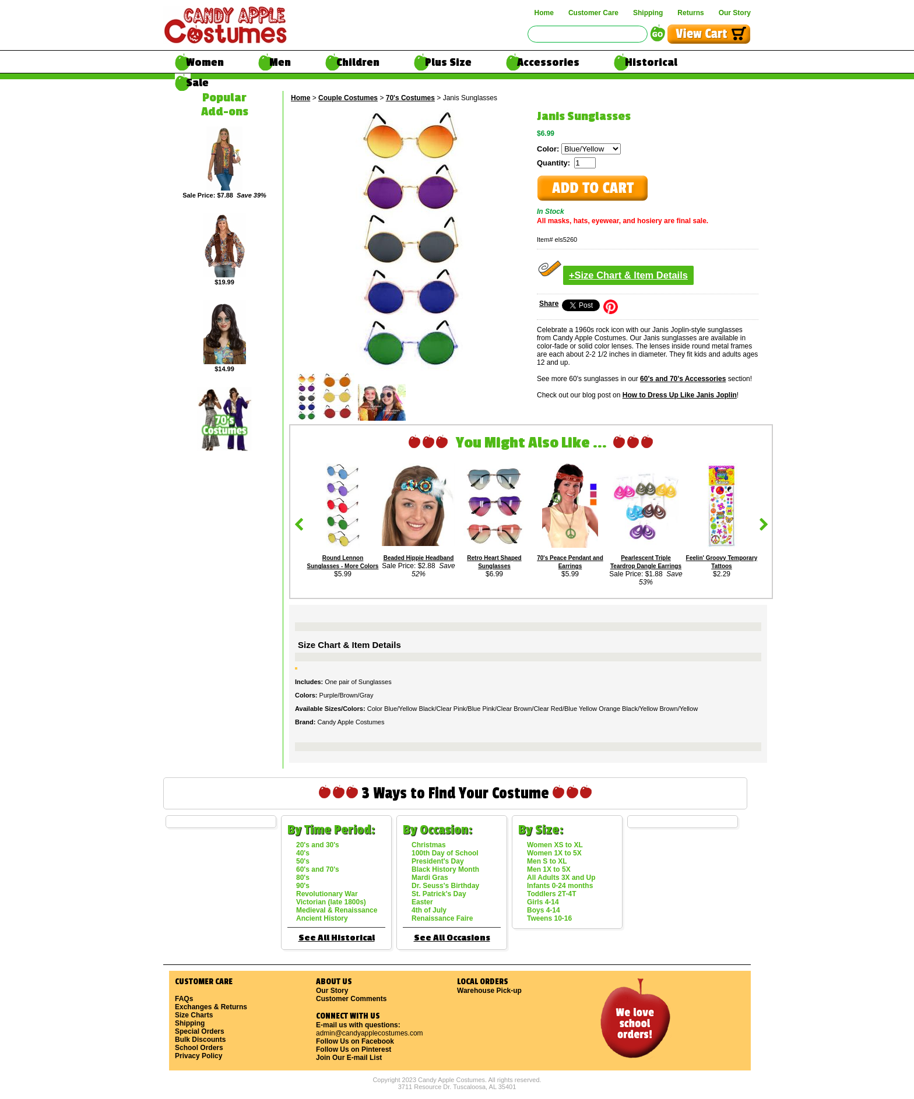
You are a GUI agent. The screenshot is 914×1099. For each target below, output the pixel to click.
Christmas (429, 845)
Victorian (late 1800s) (331, 902)
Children (357, 62)
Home (544, 13)
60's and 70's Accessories (683, 379)
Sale (197, 82)
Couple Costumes (348, 98)
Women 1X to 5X (554, 853)
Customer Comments (351, 999)
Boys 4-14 (543, 910)
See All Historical (336, 937)
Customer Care (593, 13)
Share (548, 304)
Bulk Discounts (200, 1039)
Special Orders (199, 1031)
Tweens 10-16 (549, 918)
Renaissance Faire (442, 918)
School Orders (199, 1048)
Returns (690, 13)
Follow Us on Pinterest (353, 1049)
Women (205, 62)
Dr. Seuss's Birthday (445, 886)
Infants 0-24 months (560, 886)
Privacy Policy (198, 1056)
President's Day (438, 861)
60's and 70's (317, 869)
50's (303, 861)
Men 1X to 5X (549, 869)
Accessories (548, 62)
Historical (651, 62)
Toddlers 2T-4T (551, 894)
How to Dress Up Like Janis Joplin (680, 395)
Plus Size (448, 62)
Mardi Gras (430, 877)
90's (303, 886)
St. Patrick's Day (439, 894)
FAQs (184, 999)
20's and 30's (317, 845)
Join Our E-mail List (349, 1058)
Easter (422, 902)
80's (303, 877)
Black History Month (445, 869)
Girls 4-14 (543, 902)
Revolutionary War (327, 894)
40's (303, 853)
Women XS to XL (555, 845)
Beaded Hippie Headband (419, 558)
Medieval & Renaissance (336, 910)
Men (280, 62)
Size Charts (194, 1015)
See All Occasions (452, 937)
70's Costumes (410, 98)
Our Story (735, 13)
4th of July (429, 910)
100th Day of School (445, 853)
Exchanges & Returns (211, 1007)
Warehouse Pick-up (489, 991)
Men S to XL (547, 861)
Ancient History (322, 918)
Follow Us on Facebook (355, 1041)
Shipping (648, 13)
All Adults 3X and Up (561, 877)
